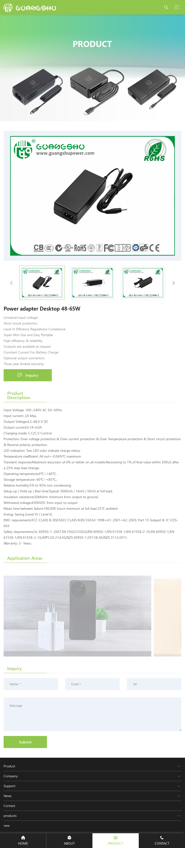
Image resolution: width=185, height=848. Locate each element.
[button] (173, 283)
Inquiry (27, 375)
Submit (25, 741)
